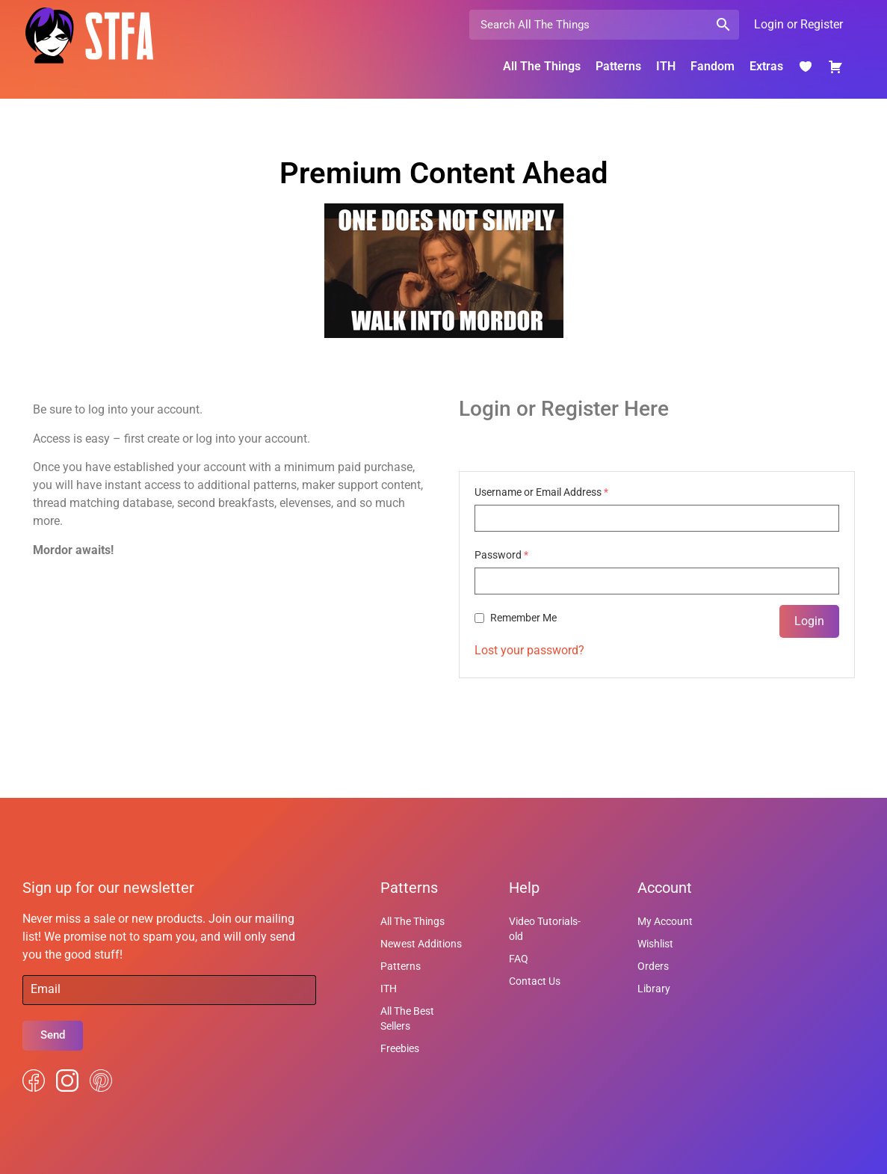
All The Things (542, 66)
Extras (766, 66)
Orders (653, 966)
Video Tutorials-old (545, 928)
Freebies (399, 1048)
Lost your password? (529, 650)
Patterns (618, 66)
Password (501, 555)
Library (653, 989)
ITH (666, 66)
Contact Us (534, 981)
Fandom (712, 66)
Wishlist (655, 944)
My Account (665, 921)
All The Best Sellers (407, 1018)
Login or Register (798, 24)
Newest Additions (421, 944)
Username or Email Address (541, 492)
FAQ (518, 959)
